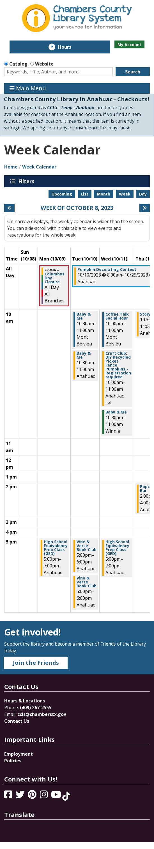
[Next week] (144, 208)
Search (132, 72)
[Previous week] (9, 208)
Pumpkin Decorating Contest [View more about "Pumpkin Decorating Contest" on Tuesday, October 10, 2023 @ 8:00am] (106, 269)
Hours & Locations (24, 701)
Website (44, 64)
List (84, 194)
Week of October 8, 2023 (77, 208)
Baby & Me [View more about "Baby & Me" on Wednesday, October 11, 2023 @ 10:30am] (116, 412)
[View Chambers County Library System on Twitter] (20, 796)
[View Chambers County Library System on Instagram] (44, 796)
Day (143, 194)
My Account (129, 44)
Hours (69, 47)
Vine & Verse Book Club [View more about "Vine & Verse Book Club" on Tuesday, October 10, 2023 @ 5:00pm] (86, 546)
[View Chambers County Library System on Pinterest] (33, 796)
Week (124, 194)
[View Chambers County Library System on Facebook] (8, 796)
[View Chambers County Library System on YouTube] (56, 796)
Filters (27, 181)
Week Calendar (39, 167)
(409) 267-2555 (35, 707)
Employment (18, 754)
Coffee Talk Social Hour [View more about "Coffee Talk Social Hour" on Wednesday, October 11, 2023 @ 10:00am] (117, 316)
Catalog (18, 64)
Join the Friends (36, 662)
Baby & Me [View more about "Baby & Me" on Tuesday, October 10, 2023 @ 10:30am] (84, 316)
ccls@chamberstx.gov (41, 714)
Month (103, 194)
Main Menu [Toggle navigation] (28, 88)
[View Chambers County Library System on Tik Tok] (66, 796)
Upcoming (62, 194)
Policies (12, 761)
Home (11, 167)
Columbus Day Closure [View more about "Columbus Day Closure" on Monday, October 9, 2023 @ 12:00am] (55, 278)
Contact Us (16, 721)
